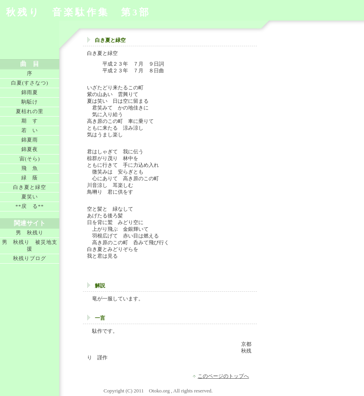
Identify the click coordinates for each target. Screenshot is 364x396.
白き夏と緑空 (29, 187)
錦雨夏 (29, 92)
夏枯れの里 (29, 111)
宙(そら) (29, 159)
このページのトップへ (223, 376)
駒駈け (29, 102)
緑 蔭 (29, 178)
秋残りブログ (29, 258)
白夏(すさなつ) (30, 83)
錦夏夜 (29, 149)
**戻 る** (29, 206)
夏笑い (29, 197)
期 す (29, 121)
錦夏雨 (29, 140)
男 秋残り (29, 233)
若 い (29, 130)
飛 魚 (29, 168)
